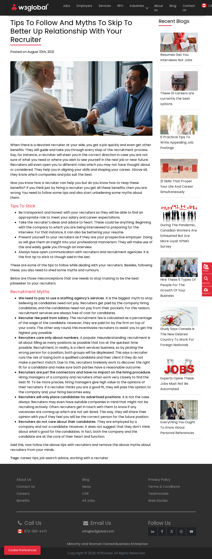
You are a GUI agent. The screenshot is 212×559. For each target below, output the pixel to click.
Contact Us (189, 8)
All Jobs (88, 500)
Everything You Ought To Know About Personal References (179, 421)
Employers (84, 6)
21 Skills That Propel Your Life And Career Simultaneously (179, 180)
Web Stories (158, 500)
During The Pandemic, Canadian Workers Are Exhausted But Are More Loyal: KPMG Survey (179, 229)
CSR (85, 493)
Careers (23, 493)
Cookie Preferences (22, 550)
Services (105, 6)
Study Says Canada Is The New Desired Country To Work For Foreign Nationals (179, 330)
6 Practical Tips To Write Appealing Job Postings (179, 136)
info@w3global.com (98, 531)
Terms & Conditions (164, 486)
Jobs (66, 6)
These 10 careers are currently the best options (179, 92)
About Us (158, 8)
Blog (173, 6)
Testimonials (158, 493)
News (86, 486)
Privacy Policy (159, 479)
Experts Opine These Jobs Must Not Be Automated (179, 377)
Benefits (23, 500)
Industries (137, 6)
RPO (120, 6)
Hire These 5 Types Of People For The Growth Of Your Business (179, 281)
